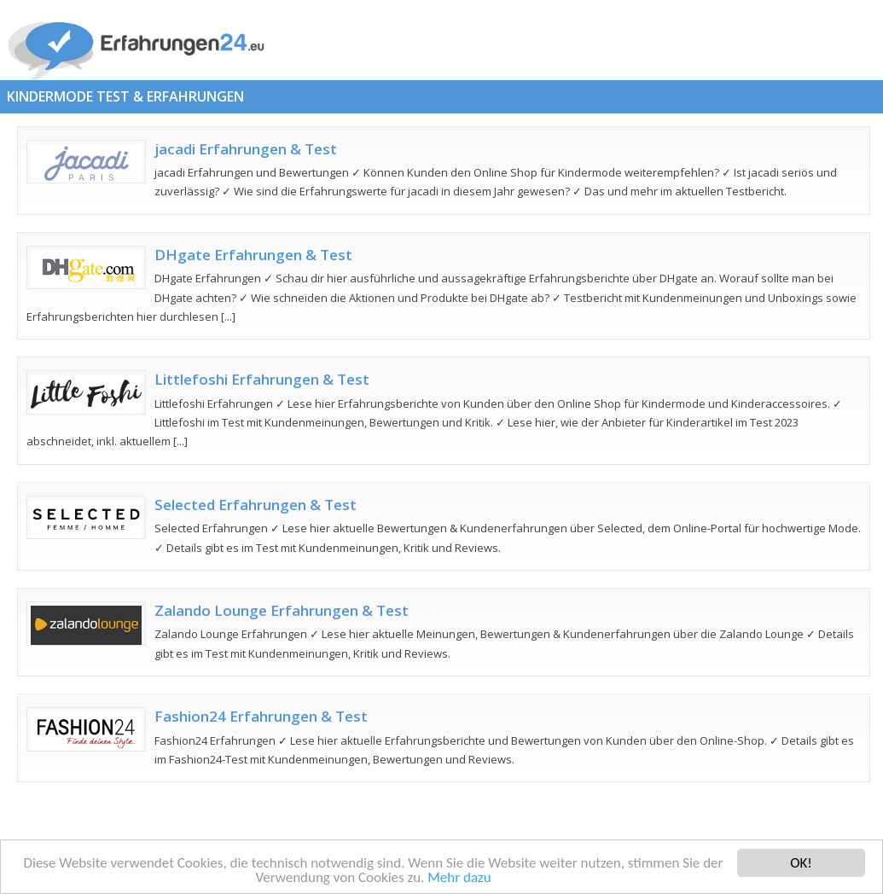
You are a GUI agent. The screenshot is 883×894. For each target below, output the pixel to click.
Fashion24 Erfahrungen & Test (261, 716)
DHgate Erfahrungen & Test (253, 254)
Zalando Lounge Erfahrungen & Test (281, 610)
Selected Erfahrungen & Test (255, 504)
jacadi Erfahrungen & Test (245, 149)
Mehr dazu (459, 879)
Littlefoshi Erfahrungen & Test (261, 379)
